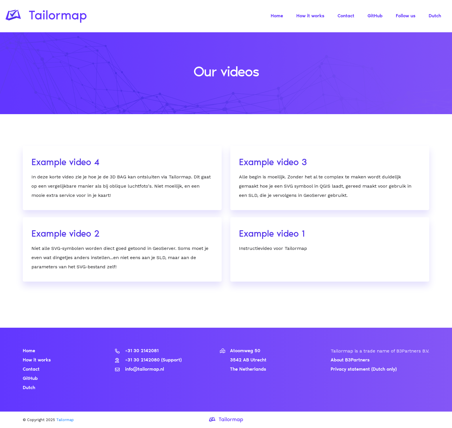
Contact (346, 16)
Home (277, 16)
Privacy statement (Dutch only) (364, 369)
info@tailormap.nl (139, 369)
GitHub (375, 16)
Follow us (405, 16)
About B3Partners (350, 360)
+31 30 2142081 (137, 351)
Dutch (435, 16)
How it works (310, 16)
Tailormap (65, 420)
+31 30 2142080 (138, 360)
